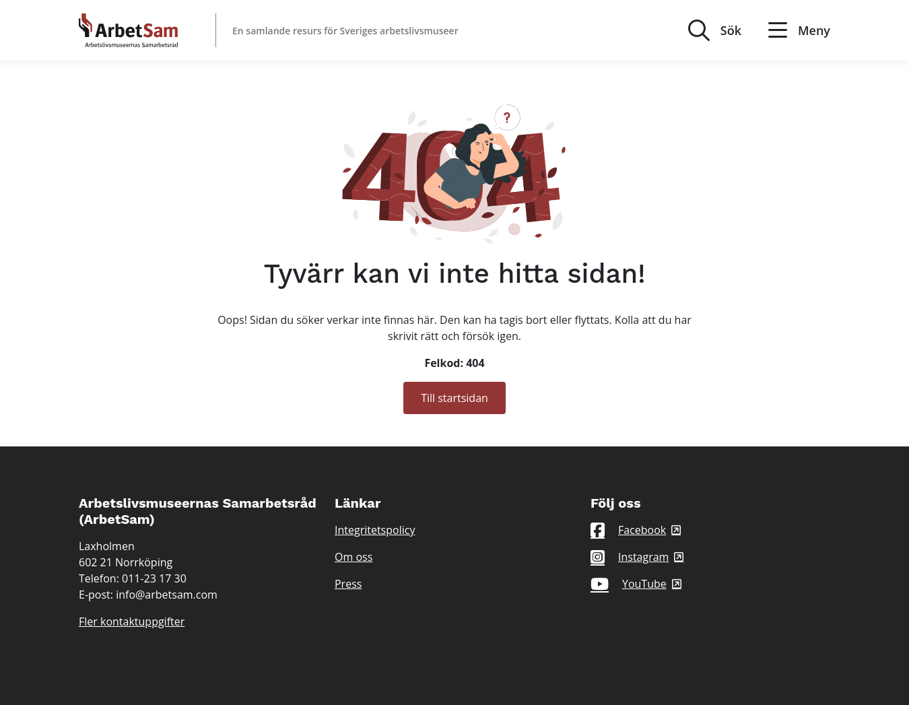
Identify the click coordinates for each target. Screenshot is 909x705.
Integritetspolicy (375, 530)
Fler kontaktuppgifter (131, 621)
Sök (730, 30)
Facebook (628, 530)
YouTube (629, 584)
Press (348, 583)
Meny (799, 30)
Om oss (353, 556)
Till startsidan (454, 398)
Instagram (630, 557)
